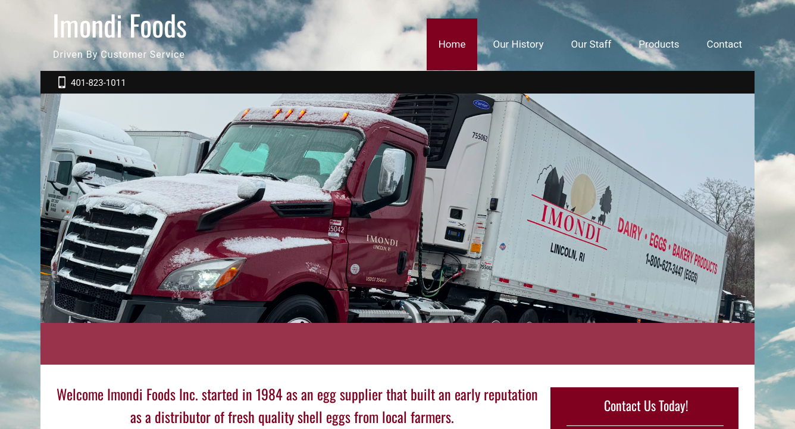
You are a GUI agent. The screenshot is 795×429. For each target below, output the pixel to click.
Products (658, 44)
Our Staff (591, 44)
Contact (724, 44)
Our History (518, 44)
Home (452, 44)
